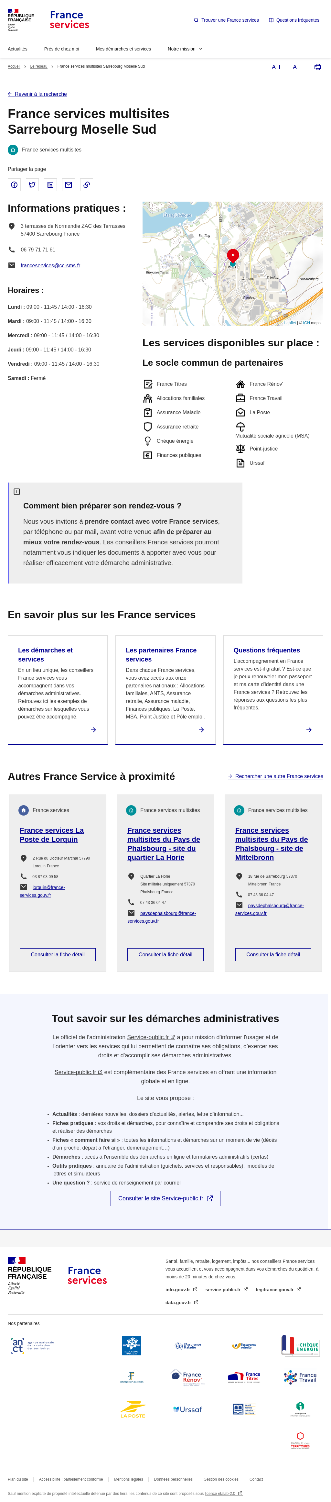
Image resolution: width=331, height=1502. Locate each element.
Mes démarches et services (123, 48)
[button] (233, 256)
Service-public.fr (148, 1037)
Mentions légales (128, 1479)
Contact (256, 1479)
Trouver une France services (230, 20)
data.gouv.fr (179, 1302)
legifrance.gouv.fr (275, 1289)
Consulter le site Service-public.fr (160, 1198)
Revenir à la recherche (41, 94)
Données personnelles (173, 1479)
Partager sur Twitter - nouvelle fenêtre (32, 184)
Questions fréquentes (297, 20)
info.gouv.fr (178, 1289)
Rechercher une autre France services (279, 776)
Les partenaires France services (161, 655)
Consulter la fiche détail (58, 954)
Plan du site (18, 1479)
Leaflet (290, 323)
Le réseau (38, 66)
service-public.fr (224, 1289)
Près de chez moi (61, 48)
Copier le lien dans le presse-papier (86, 184)
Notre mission (182, 48)
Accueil (14, 66)
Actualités (17, 48)
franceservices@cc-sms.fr (50, 265)
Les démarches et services (45, 655)
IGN (306, 323)
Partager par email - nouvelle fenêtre (68, 184)
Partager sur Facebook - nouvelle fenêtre (14, 184)
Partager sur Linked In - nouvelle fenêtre (50, 184)
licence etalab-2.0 (220, 1493)
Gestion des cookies (221, 1479)
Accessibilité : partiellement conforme (71, 1479)
